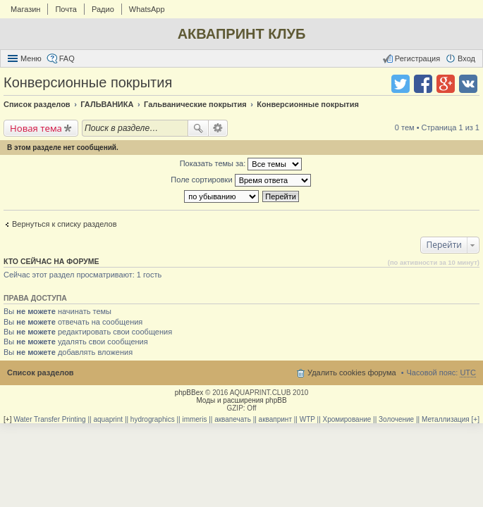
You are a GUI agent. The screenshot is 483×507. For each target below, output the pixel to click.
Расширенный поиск (218, 128)
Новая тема (36, 128)
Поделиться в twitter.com (400, 84)
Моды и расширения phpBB (241, 400)
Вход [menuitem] (466, 58)
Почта (66, 9)
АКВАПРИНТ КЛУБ (242, 34)
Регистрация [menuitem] (417, 58)
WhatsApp (147, 9)
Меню (31, 58)
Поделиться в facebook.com (423, 84)
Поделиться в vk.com (468, 84)
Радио (103, 9)
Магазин (25, 9)
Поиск (198, 128)
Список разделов (40, 372)
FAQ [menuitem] (67, 58)
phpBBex (189, 392)
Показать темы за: (241, 164)
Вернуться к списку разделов (64, 224)
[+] (7, 419)
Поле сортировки (240, 180)
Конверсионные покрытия (88, 82)
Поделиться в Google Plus (445, 84)
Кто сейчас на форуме (51, 261)
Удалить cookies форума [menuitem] (351, 372)
